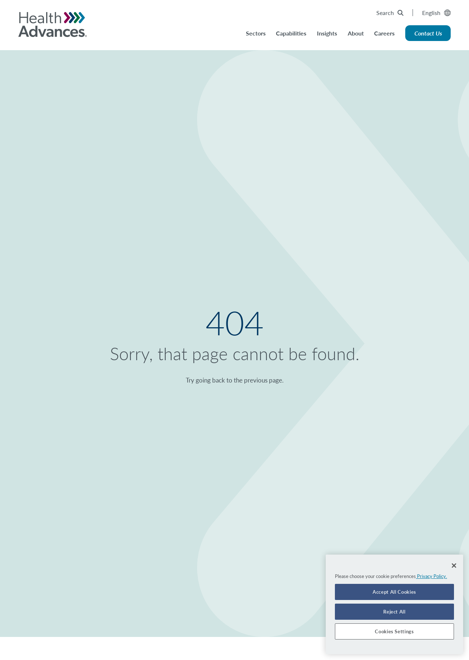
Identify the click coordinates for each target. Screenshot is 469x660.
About (356, 33)
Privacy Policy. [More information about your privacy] (431, 576)
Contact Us (428, 33)
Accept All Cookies (394, 592)
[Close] (454, 566)
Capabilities (291, 33)
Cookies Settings (394, 631)
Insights (327, 33)
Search (389, 12)
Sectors (256, 33)
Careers (384, 33)
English (436, 12)
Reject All (394, 612)
